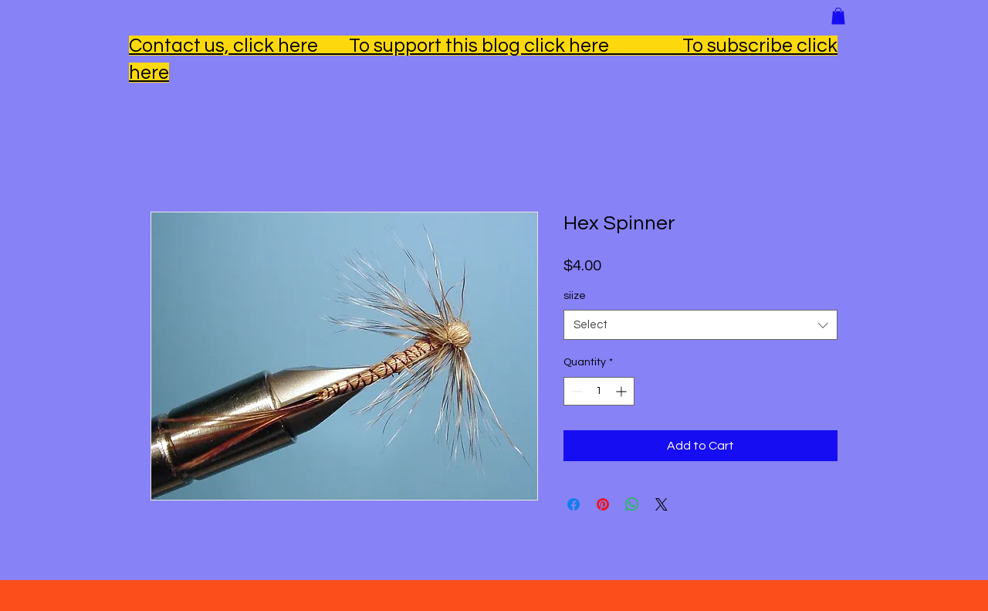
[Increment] (622, 391)
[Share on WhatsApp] (632, 504)
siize (574, 295)
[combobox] (700, 325)
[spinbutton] (599, 391)
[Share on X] (661, 504)
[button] (838, 16)
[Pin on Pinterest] (603, 504)
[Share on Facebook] (573, 504)
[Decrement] (575, 391)
